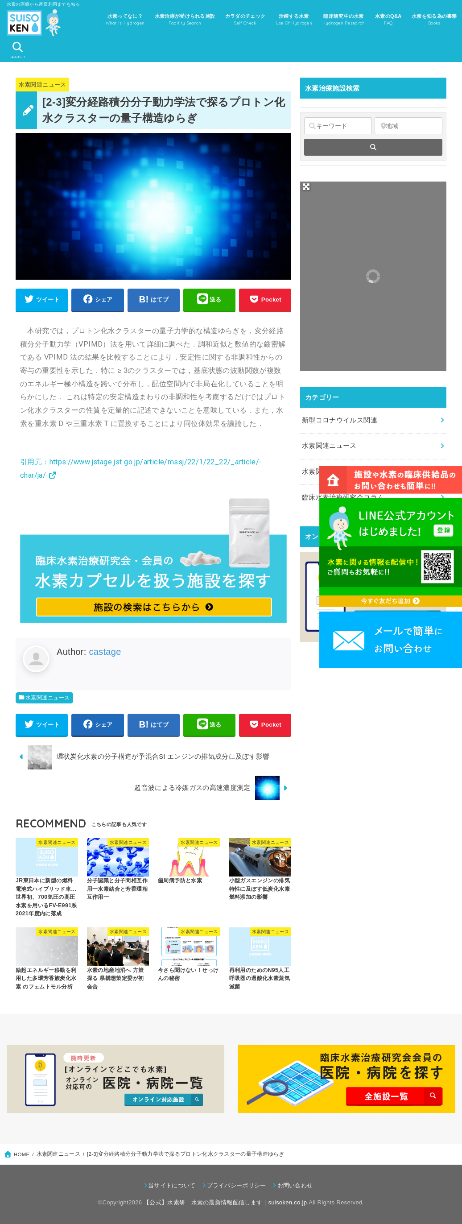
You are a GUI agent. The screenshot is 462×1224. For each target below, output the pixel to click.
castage (105, 652)
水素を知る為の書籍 (434, 20)
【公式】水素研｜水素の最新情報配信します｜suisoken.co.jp (225, 1202)
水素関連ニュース (42, 84)
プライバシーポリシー (236, 1185)
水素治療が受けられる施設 (185, 20)
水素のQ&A (388, 20)
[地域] (408, 125)
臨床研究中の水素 (343, 20)
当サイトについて (171, 1185)
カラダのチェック (245, 20)
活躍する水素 (294, 20)
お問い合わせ (295, 1185)
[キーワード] (338, 125)
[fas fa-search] (373, 147)
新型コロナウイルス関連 (339, 420)
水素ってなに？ (125, 20)
